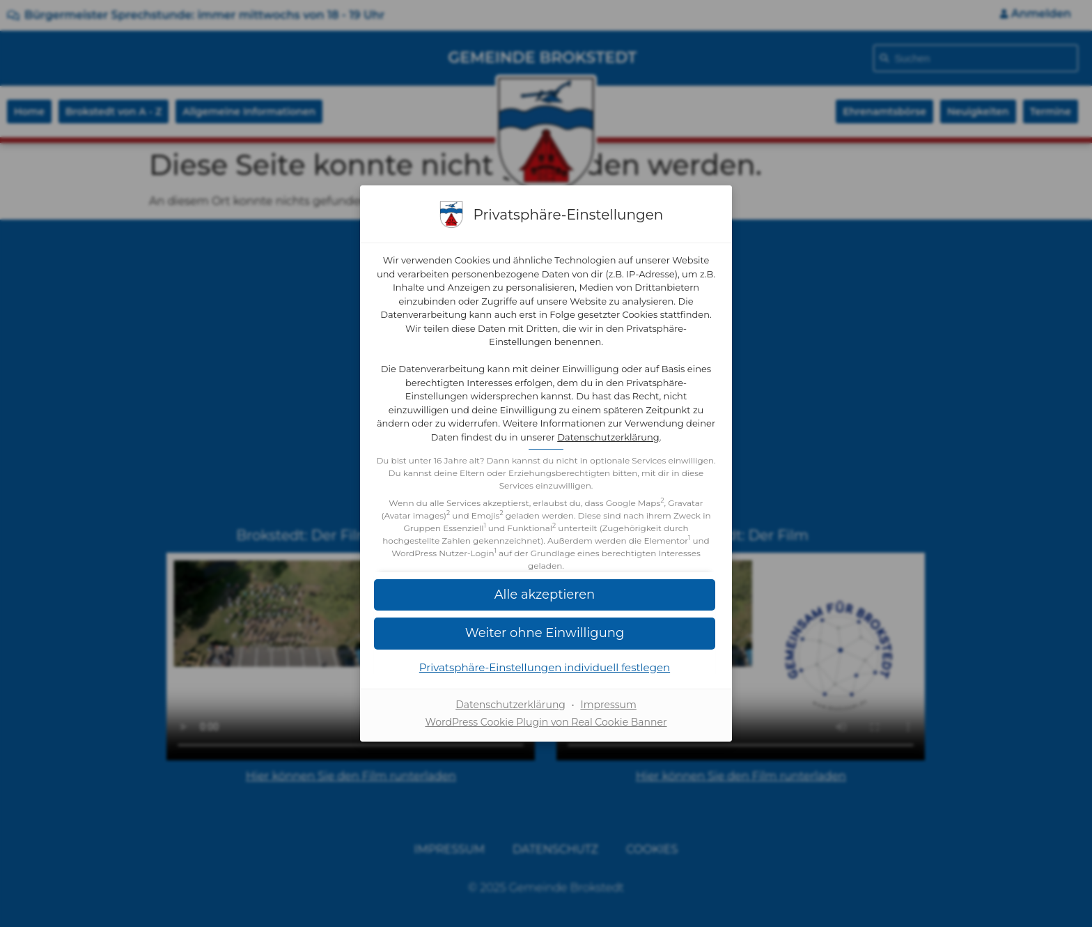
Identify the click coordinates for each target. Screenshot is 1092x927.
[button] (546, 633)
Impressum (608, 704)
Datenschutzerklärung (608, 437)
